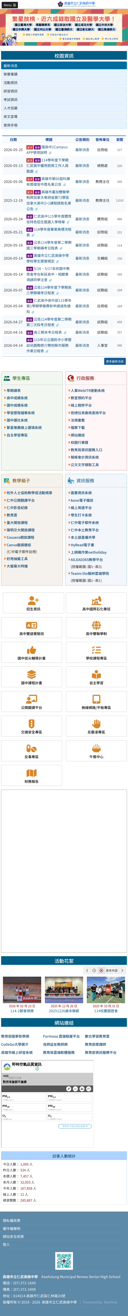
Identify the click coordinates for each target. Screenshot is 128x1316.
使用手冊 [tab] (11, 125)
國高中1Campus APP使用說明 (47, 149)
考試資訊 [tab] (11, 99)
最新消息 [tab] (11, 65)
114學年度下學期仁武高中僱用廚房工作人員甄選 (47, 165)
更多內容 (112, 970)
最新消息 (82, 149)
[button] (10, 5)
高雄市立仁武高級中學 (58, 1302)
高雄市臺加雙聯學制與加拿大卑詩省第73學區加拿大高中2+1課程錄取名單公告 (48, 200)
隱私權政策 (11, 1220)
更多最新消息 (115, 361)
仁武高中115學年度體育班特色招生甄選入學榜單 (49, 219)
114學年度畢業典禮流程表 (49, 232)
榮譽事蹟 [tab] (11, 74)
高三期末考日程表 (46, 332)
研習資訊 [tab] (11, 91)
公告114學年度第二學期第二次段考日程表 (49, 322)
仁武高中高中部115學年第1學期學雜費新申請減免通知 (49, 306)
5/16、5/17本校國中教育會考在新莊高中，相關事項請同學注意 (48, 274)
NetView (110, 1302)
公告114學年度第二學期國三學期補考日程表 (49, 245)
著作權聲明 (11, 1228)
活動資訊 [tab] (11, 82)
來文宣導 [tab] (11, 116)
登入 (6, 1244)
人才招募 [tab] (11, 108)
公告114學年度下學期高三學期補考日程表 (49, 290)
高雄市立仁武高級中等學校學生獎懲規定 (47, 258)
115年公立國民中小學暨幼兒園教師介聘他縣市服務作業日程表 (49, 345)
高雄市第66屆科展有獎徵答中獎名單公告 (48, 181)
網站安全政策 (13, 1236)
